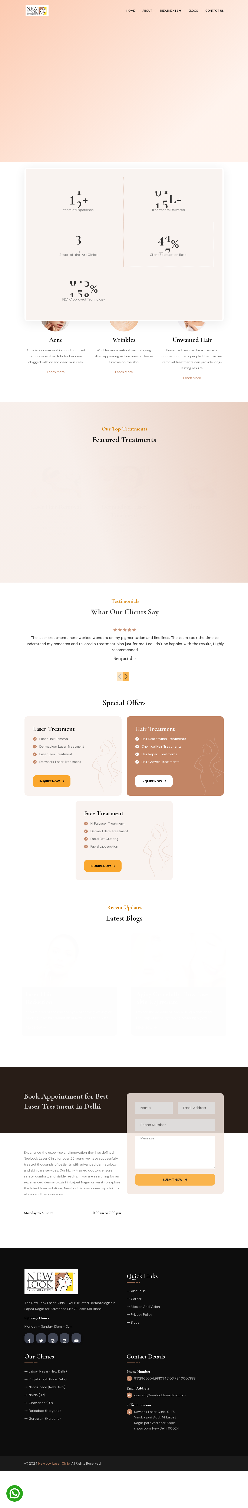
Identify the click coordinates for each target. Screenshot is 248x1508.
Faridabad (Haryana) (45, 1447)
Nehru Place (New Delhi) (47, 1424)
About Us (138, 1328)
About (147, 11)
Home (130, 11)
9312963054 (144, 1415)
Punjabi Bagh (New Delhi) (48, 1416)
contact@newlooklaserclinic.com (160, 1432)
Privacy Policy (141, 1351)
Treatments (168, 11)
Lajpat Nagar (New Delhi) (48, 1408)
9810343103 (164, 1415)
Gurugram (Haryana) (45, 1455)
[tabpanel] (124, 81)
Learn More (56, 372)
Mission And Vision (145, 1343)
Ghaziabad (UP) (41, 1439)
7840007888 (185, 1415)
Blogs (193, 11)
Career (136, 1335)
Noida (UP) (37, 1432)
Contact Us (214, 11)
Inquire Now (51, 818)
